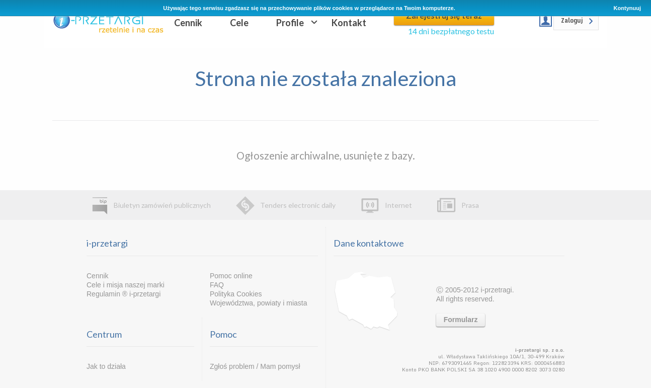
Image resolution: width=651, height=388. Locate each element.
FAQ (217, 285)
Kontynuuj (627, 8)
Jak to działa (106, 366)
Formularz (461, 320)
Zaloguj (572, 20)
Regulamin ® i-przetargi (123, 294)
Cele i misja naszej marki (126, 285)
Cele (239, 22)
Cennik (188, 22)
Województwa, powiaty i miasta (258, 303)
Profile (290, 22)
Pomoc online (231, 276)
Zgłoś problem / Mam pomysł (255, 366)
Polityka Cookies (236, 294)
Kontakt (349, 22)
